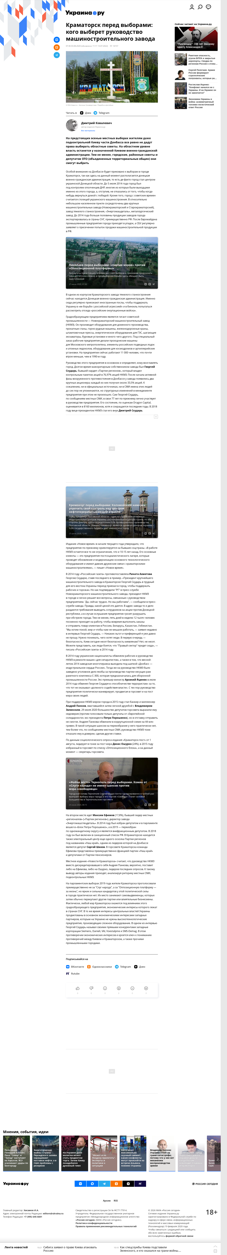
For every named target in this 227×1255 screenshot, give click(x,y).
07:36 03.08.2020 (73, 46)
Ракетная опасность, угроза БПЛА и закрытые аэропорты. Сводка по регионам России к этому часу (202, 59)
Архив (107, 1200)
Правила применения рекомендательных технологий (106, 1226)
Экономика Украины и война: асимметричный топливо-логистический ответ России (201, 103)
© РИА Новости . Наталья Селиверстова (81, 105)
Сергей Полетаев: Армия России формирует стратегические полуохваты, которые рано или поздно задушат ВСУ (203, 74)
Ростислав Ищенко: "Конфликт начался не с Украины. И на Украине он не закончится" (202, 88)
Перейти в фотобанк (105, 105)
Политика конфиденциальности (94, 1223)
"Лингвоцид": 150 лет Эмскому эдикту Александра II (195, 45)
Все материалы (88, 131)
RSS (116, 1200)
